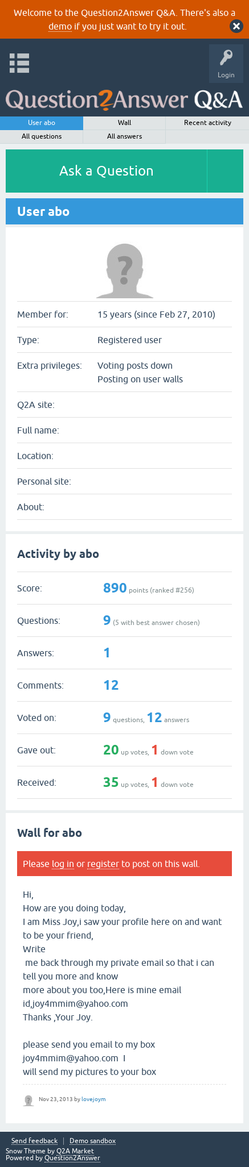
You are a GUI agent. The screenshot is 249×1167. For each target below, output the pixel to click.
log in (63, 863)
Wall (124, 123)
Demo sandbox (93, 1141)
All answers (124, 136)
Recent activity (207, 123)
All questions (42, 136)
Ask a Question (106, 170)
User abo (41, 123)
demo (60, 26)
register (103, 863)
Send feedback (34, 1141)
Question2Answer (72, 1158)
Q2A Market (75, 1151)
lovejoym (93, 1099)
